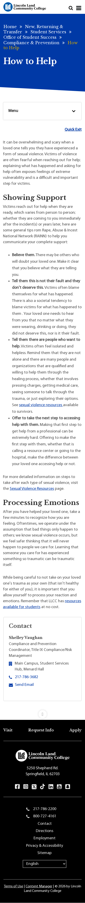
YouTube (59, 786)
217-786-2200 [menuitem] (44, 809)
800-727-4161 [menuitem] (44, 816)
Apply (75, 730)
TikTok (42, 786)
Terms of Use (13, 886)
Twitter (34, 786)
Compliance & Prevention (31, 42)
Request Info (41, 730)
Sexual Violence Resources (32, 489)
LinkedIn (51, 786)
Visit (7, 730)
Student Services (48, 31)
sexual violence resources (41, 405)
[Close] (79, 8)
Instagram (25, 786)
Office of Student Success (29, 37)
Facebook (17, 786)
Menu (13, 111)
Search (71, 8)
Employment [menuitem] (45, 838)
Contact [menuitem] (45, 824)
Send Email (24, 684)
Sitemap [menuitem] (44, 853)
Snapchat (67, 786)
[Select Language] (44, 864)
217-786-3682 (26, 677)
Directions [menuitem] (44, 831)
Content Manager (39, 886)
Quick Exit (73, 130)
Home (10, 26)
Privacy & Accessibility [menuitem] (44, 846)
